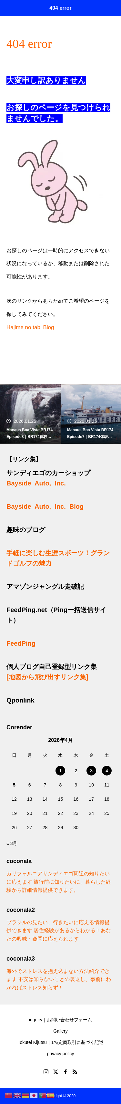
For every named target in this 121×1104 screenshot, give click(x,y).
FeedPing (20, 643)
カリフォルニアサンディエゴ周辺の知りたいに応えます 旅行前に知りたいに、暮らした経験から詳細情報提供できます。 (58, 882)
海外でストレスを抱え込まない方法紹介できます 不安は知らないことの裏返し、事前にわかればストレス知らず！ (58, 979)
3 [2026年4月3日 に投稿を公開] (91, 770)
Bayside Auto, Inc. (36, 483)
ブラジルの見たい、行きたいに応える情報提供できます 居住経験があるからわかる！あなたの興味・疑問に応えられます (58, 931)
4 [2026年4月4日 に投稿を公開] (107, 770)
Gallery (60, 1031)
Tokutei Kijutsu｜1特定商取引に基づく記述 (60, 1042)
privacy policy (60, 1053)
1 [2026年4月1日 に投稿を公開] (60, 770)
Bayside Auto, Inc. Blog (45, 506)
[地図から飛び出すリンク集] (47, 677)
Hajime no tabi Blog (30, 327)
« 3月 (11, 843)
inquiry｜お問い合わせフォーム (60, 1019)
